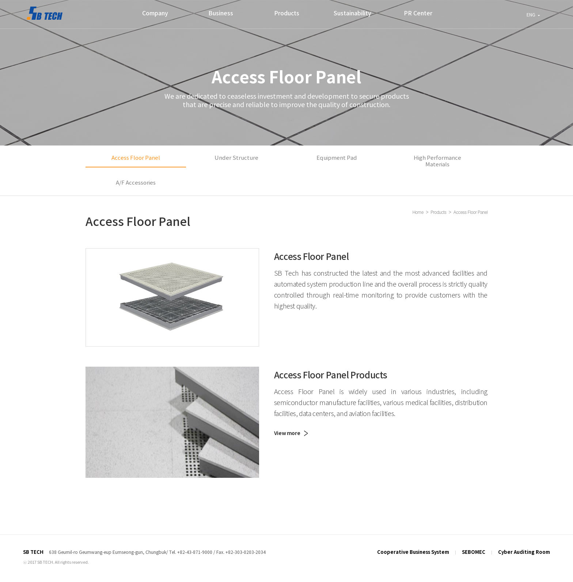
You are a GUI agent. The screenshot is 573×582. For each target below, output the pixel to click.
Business (220, 13)
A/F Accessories (136, 179)
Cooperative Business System (413, 545)
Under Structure (236, 154)
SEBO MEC (44, 13)
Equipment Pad (336, 154)
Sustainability (352, 13)
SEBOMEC (473, 545)
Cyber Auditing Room (524, 545)
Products (286, 13)
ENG (531, 15)
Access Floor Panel (135, 154)
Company (155, 13)
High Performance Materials (437, 157)
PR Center (418, 13)
